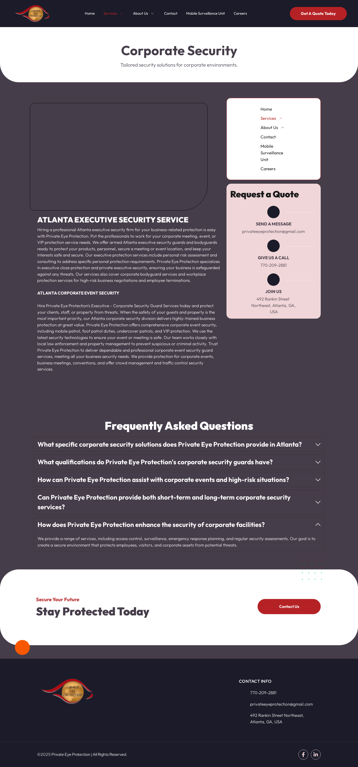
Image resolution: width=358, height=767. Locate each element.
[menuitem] (90, 13)
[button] (179, 444)
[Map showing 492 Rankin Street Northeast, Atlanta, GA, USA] (174, 702)
